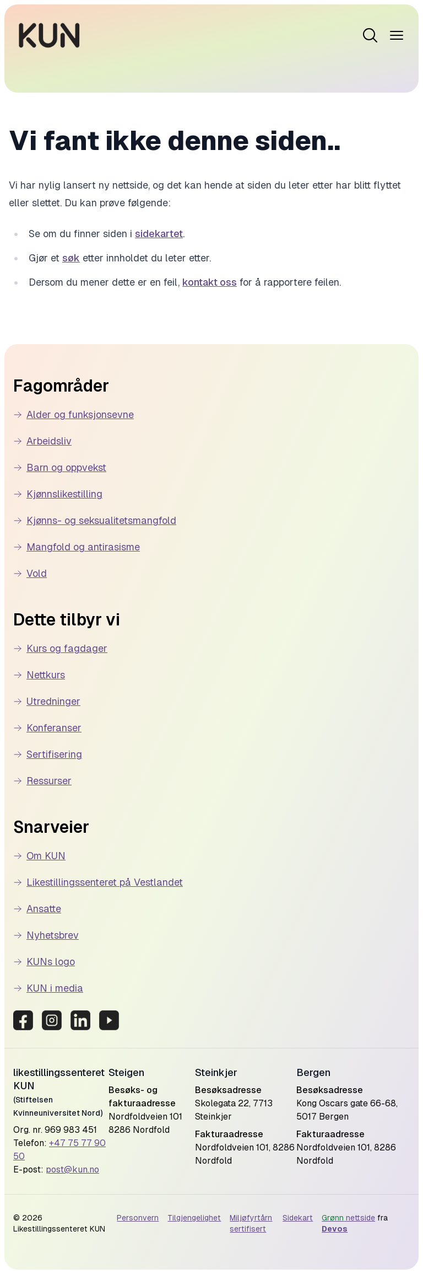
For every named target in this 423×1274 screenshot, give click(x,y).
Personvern (138, 1217)
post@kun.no (72, 1169)
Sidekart (298, 1217)
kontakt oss (209, 282)
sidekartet (159, 233)
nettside (348, 1217)
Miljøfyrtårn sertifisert (251, 1223)
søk (71, 258)
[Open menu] (370, 35)
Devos (335, 1228)
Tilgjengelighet (194, 1217)
